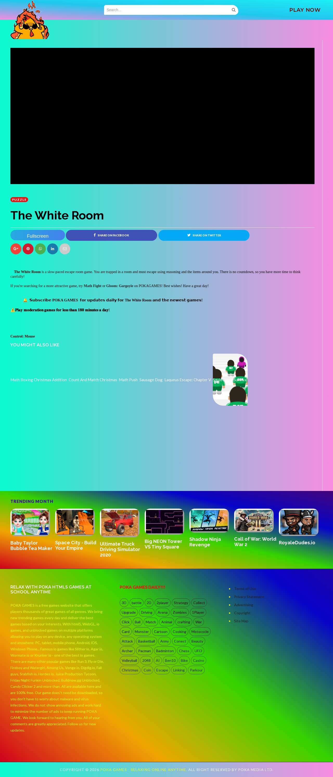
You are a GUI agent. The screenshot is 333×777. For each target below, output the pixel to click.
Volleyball (129, 660)
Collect (199, 602)
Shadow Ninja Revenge (205, 541)
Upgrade (129, 612)
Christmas (130, 670)
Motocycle (200, 631)
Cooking (179, 631)
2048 (146, 660)
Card (126, 631)
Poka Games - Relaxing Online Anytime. (144, 769)
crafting (183, 622)
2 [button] (169, 565)
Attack (127, 641)
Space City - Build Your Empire (75, 545)
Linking (179, 670)
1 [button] (163, 565)
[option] (32, 530)
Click (126, 622)
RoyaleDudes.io (297, 542)
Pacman (144, 651)
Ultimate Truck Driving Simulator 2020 (120, 549)
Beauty (197, 641)
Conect (180, 641)
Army (164, 641)
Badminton (165, 651)
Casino (198, 660)
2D (149, 602)
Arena (163, 612)
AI (158, 660)
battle (137, 602)
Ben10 (170, 660)
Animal (166, 622)
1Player (198, 612)
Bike (184, 660)
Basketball (146, 641)
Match (151, 622)
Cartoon (161, 631)
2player (163, 602)
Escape (162, 670)
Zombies (180, 612)
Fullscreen (37, 236)
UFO (198, 651)
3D (124, 602)
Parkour (196, 670)
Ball (137, 622)
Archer (127, 651)
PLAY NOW (305, 10)
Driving (146, 612)
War (198, 622)
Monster (142, 631)
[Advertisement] (49, 476)
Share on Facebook (111, 235)
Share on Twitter (204, 235)
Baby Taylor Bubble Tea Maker (31, 545)
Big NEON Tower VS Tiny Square (163, 544)
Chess (184, 651)
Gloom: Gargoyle (119, 286)
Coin (147, 670)
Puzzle (19, 200)
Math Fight (92, 286)
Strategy (181, 602)
